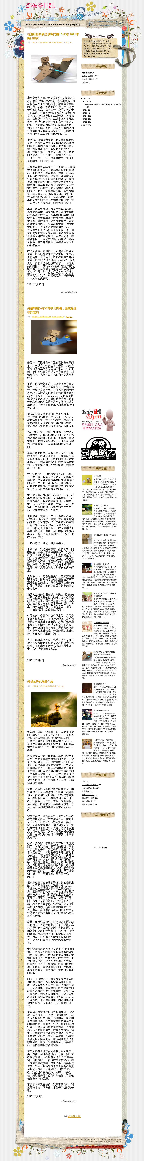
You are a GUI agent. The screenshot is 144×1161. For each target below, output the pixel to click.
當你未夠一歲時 (88, 798)
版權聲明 (85, 83)
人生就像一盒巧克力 (44, 42)
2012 (85, 122)
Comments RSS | (56, 24)
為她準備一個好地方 (101, 564)
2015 (85, 113)
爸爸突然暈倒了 (100, 684)
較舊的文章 (72, 1116)
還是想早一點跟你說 (101, 711)
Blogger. (119, 1139)
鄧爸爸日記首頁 (88, 73)
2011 (85, 125)
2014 (85, 116)
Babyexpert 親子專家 (90, 76)
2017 (85, 110)
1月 (87, 101)
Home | (30, 24)
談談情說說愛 (87, 801)
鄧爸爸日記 (75, 1139)
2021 (85, 98)
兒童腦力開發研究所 (90, 79)
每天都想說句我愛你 (101, 623)
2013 (85, 119)
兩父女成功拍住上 (58, 42)
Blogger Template (87, 1139)
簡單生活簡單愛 (51, 686)
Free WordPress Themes (94, 1141)
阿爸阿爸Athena (88, 795)
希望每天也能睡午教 (40, 681)
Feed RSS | (40, 24)
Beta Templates (101, 1139)
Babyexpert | (73, 24)
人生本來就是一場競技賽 (103, 740)
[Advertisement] (102, 175)
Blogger (105, 847)
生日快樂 (97, 476)
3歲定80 (35, 42)
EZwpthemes (117, 1141)
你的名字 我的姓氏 (101, 506)
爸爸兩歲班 (86, 791)
